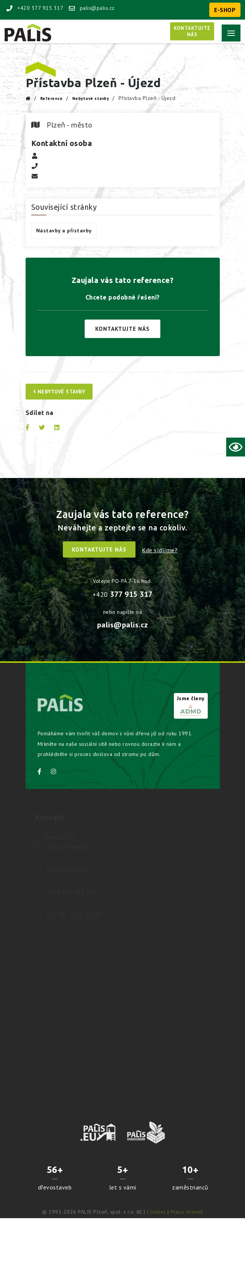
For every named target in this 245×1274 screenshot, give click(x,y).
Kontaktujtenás (192, 31)
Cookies (156, 1211)
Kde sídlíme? (159, 550)
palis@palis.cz (92, 8)
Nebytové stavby (90, 98)
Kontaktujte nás (122, 328)
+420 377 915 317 (34, 8)
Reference (51, 98)
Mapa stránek (186, 1211)
